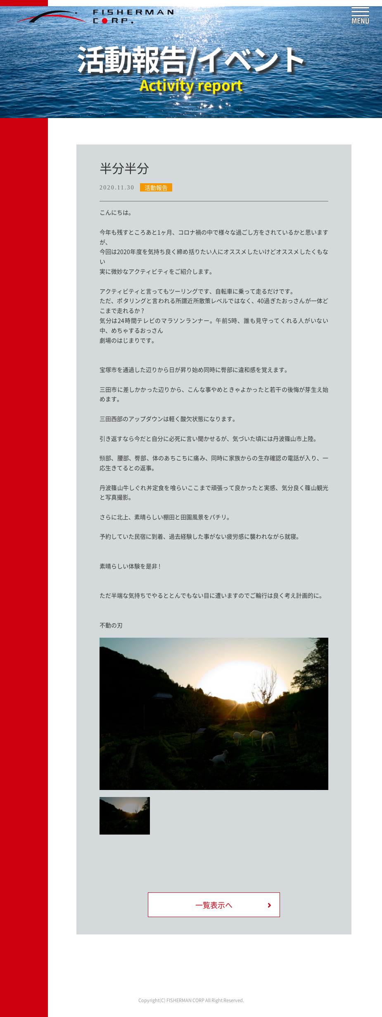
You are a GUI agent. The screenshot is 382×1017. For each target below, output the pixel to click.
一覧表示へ (214, 905)
